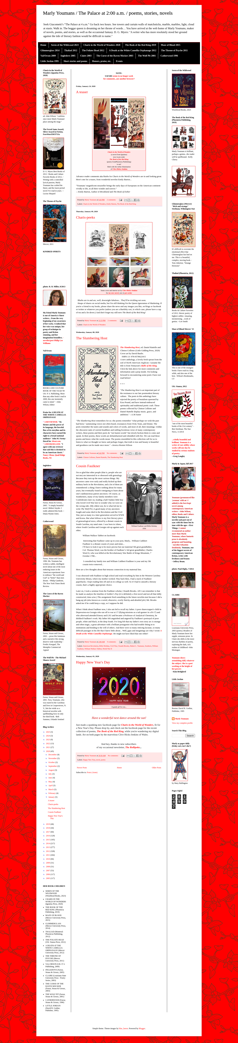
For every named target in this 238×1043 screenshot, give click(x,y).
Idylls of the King (149, 365)
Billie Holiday (104, 646)
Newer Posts (82, 767)
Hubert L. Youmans (137, 646)
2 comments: (111, 200)
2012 (48, 851)
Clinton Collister (89, 457)
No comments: (112, 453)
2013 (48, 847)
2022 (48, 743)
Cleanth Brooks (123, 646)
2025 (48, 732)
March (51, 789)
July (50, 774)
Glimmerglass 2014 (50, 50)
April (50, 785)
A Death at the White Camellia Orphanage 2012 (132, 50)
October (51, 762)
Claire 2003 (86, 56)
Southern (148, 646)
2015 (48, 839)
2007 (48, 870)
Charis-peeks (85, 217)
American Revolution (90, 646)
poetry (103, 760)
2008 (48, 866)
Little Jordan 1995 (49, 61)
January (51, 797)
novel (98, 760)
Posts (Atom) (92, 772)
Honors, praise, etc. (101, 61)
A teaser (82, 92)
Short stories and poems (75, 61)
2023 (48, 739)
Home (43, 45)
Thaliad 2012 (70, 50)
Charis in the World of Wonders (119, 152)
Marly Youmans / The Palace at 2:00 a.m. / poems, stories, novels (108, 13)
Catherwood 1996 (169, 56)
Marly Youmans (182, 719)
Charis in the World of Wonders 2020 (101, 45)
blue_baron (123, 1028)
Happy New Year (89, 760)
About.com (56, 441)
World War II (107, 649)
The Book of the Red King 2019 (140, 45)
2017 (48, 832)
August (51, 770)
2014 (48, 843)
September (52, 766)
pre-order (128, 293)
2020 (48, 751)
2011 (48, 855)
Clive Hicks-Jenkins (119, 169)
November (52, 758)
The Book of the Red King (119, 159)
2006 (48, 874)
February (52, 793)
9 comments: (112, 642)
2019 (48, 824)
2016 (48, 836)
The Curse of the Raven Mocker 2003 (114, 56)
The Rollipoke (132, 747)
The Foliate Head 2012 (93, 50)
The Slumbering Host (91, 338)
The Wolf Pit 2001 (147, 56)
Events (119, 61)
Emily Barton (111, 204)
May (50, 782)
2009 (48, 863)
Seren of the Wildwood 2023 (65, 45)
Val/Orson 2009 (48, 56)
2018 (48, 828)
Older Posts (156, 767)
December (52, 754)
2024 (48, 736)
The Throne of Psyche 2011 (174, 50)
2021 (48, 747)
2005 (48, 878)
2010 (48, 859)
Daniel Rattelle (101, 457)
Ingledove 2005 (67, 56)
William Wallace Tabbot (93, 649)
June (50, 778)
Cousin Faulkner (88, 466)
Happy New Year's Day (93, 662)
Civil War (113, 646)
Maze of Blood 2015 (170, 45)
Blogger (142, 1028)
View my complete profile (182, 723)
